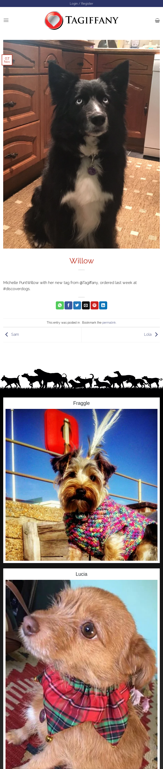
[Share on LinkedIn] (103, 305)
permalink (109, 322)
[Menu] (6, 20)
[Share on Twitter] (77, 305)
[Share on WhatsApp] (60, 305)
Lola (152, 334)
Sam (11, 334)
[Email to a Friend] (86, 305)
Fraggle (81, 403)
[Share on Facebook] (68, 305)
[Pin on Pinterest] (94, 305)
